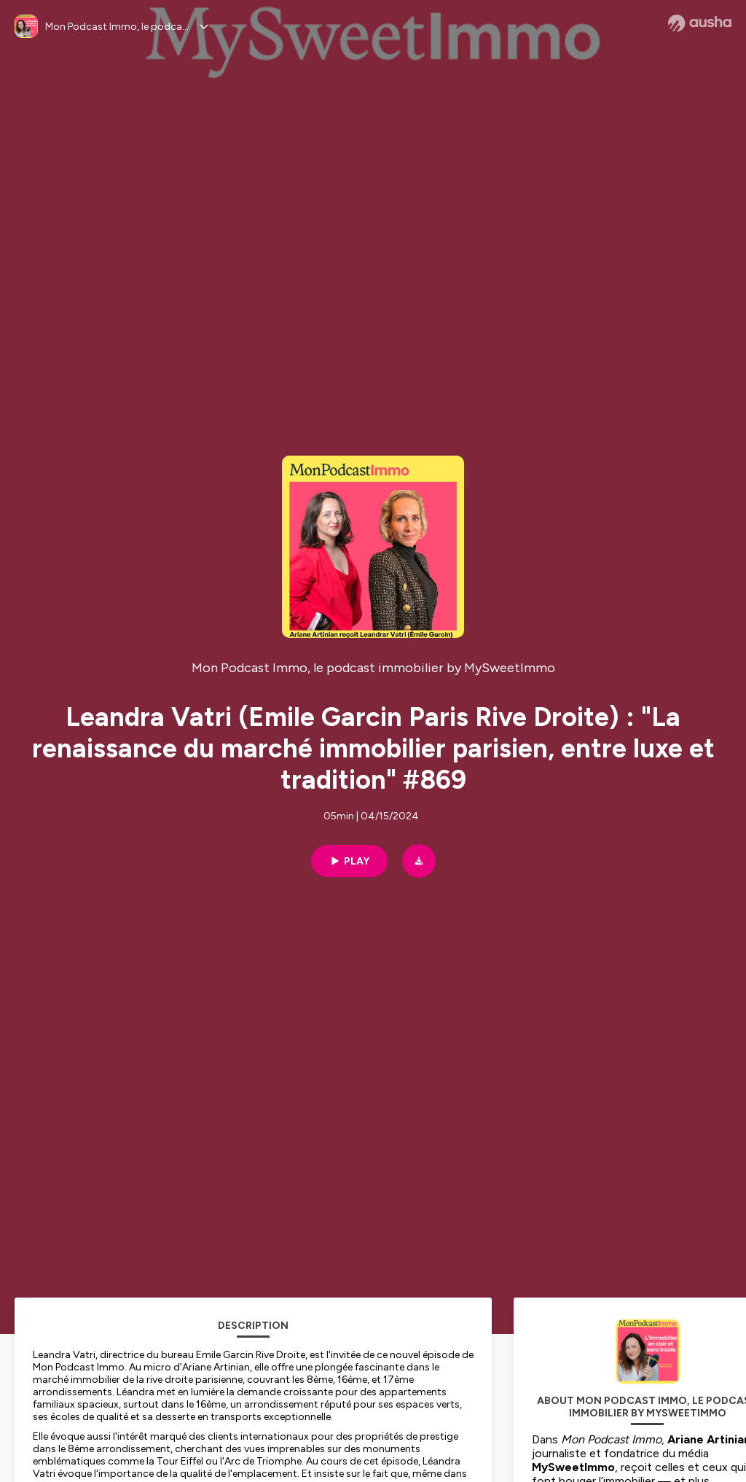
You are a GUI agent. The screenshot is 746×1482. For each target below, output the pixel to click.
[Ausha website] (699, 23)
